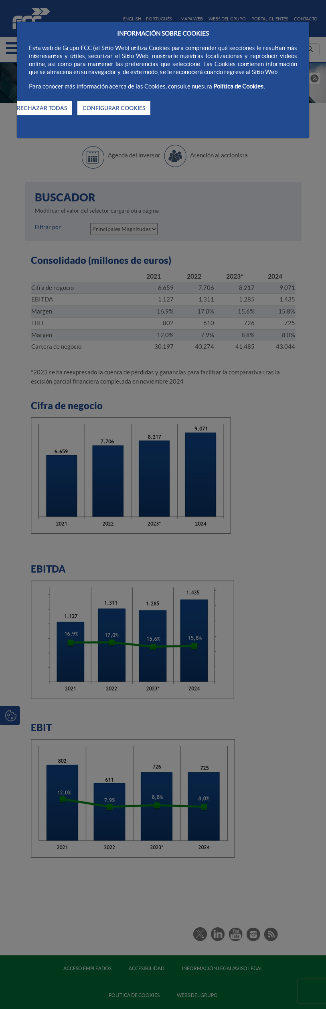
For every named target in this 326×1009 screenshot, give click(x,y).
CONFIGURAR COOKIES (114, 108)
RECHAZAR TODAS (42, 108)
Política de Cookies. (239, 86)
